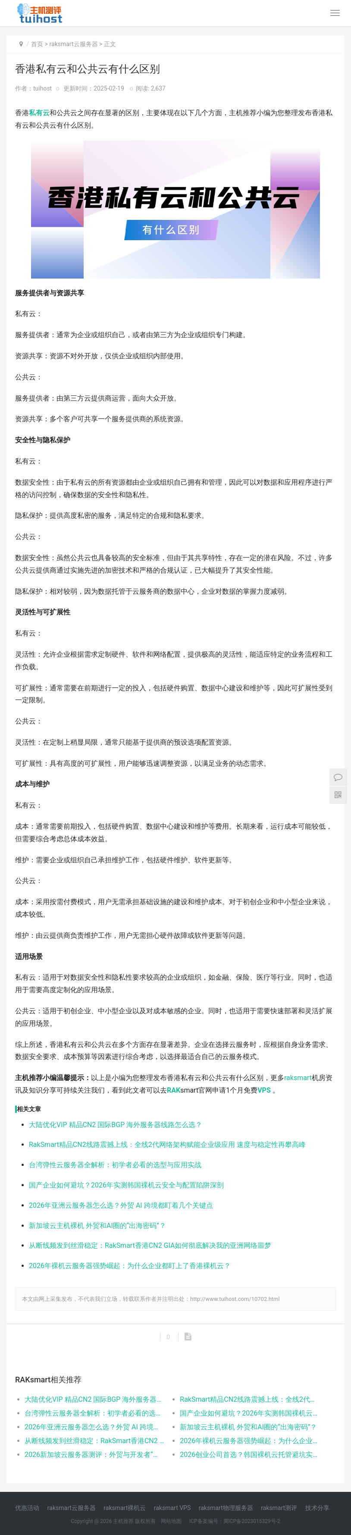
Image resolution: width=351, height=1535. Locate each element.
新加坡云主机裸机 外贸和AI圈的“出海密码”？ (97, 1226)
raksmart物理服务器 (226, 1507)
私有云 (39, 113)
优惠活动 (27, 1507)
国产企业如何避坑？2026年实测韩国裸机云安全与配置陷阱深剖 (126, 1185)
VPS (264, 1090)
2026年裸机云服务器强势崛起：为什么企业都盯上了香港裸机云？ (130, 1266)
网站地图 (171, 1521)
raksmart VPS (172, 1507)
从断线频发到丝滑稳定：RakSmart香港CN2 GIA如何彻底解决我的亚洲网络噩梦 (150, 1245)
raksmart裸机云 (124, 1507)
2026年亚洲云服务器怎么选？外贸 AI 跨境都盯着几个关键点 (121, 1205)
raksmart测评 (279, 1507)
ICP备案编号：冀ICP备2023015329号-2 (234, 1521)
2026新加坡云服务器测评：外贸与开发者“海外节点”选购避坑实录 (94, 1454)
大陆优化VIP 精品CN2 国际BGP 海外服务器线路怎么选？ (115, 1125)
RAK (173, 1090)
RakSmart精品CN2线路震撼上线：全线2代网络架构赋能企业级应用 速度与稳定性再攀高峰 (167, 1144)
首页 (37, 44)
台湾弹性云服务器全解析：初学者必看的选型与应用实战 (115, 1165)
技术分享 (317, 1507)
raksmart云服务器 (74, 44)
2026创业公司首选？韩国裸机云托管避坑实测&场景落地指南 (250, 1454)
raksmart (298, 1078)
